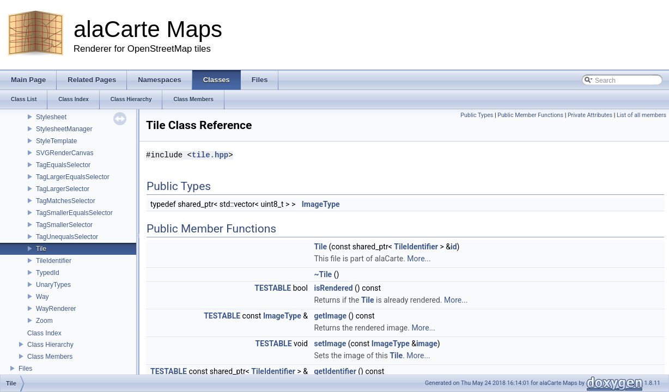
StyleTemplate (56, 141)
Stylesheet (51, 117)
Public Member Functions (530, 115)
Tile (41, 249)
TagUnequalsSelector (67, 237)
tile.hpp (210, 155)
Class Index (44, 333)
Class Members (49, 356)
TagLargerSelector (62, 189)
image (426, 343)
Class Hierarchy (50, 344)
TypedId (47, 273)
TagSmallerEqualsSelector (74, 213)
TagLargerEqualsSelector (73, 177)
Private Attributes (590, 115)
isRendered (333, 288)
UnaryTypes (53, 285)
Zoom (44, 320)
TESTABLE (272, 288)
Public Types (476, 115)
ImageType (321, 204)
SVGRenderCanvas (64, 153)
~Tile (323, 274)
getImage (330, 315)
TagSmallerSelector (64, 225)
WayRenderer (56, 309)
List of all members (641, 115)
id (454, 246)
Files (25, 368)
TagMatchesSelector (65, 201)
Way (42, 297)
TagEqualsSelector (63, 165)
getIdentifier (335, 371)
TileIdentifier (53, 261)
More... (418, 258)
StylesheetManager (64, 129)
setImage (330, 343)
